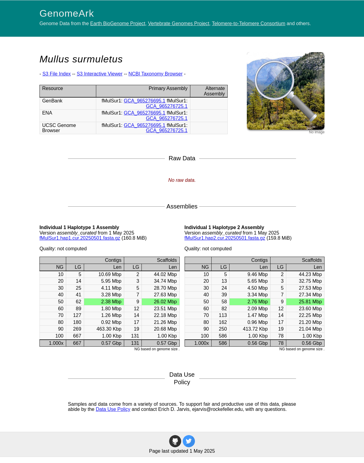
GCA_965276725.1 (167, 106)
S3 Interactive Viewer (100, 73)
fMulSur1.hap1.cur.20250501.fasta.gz (79, 238)
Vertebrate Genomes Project (178, 23)
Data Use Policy (113, 409)
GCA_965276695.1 (144, 100)
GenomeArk (66, 13)
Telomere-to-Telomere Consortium (248, 23)
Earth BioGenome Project (117, 23)
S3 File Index (57, 73)
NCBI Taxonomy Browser (155, 73)
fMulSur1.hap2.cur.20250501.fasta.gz (225, 238)
